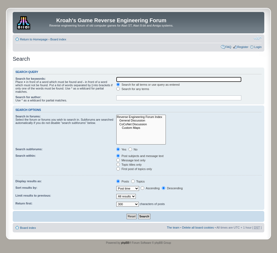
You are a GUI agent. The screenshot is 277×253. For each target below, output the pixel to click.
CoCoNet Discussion (141, 124)
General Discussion (141, 120)
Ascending (150, 188)
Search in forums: (28, 116)
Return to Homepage (34, 39)
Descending (172, 188)
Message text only (131, 160)
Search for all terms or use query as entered (148, 84)
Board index (58, 39)
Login (258, 47)
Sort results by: (26, 187)
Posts (122, 181)
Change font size (258, 38)
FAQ (228, 47)
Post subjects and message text (139, 156)
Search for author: (28, 97)
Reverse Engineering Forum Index (141, 117)
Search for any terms (132, 89)
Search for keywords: (30, 78)
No (132, 149)
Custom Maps (141, 128)
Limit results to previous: (33, 195)
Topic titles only (128, 164)
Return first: (23, 203)
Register (242, 47)
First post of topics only (134, 169)
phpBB (125, 242)
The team (173, 227)
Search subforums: (28, 149)
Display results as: (28, 181)
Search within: (25, 155)
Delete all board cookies (198, 227)
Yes (121, 149)
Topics (138, 181)
